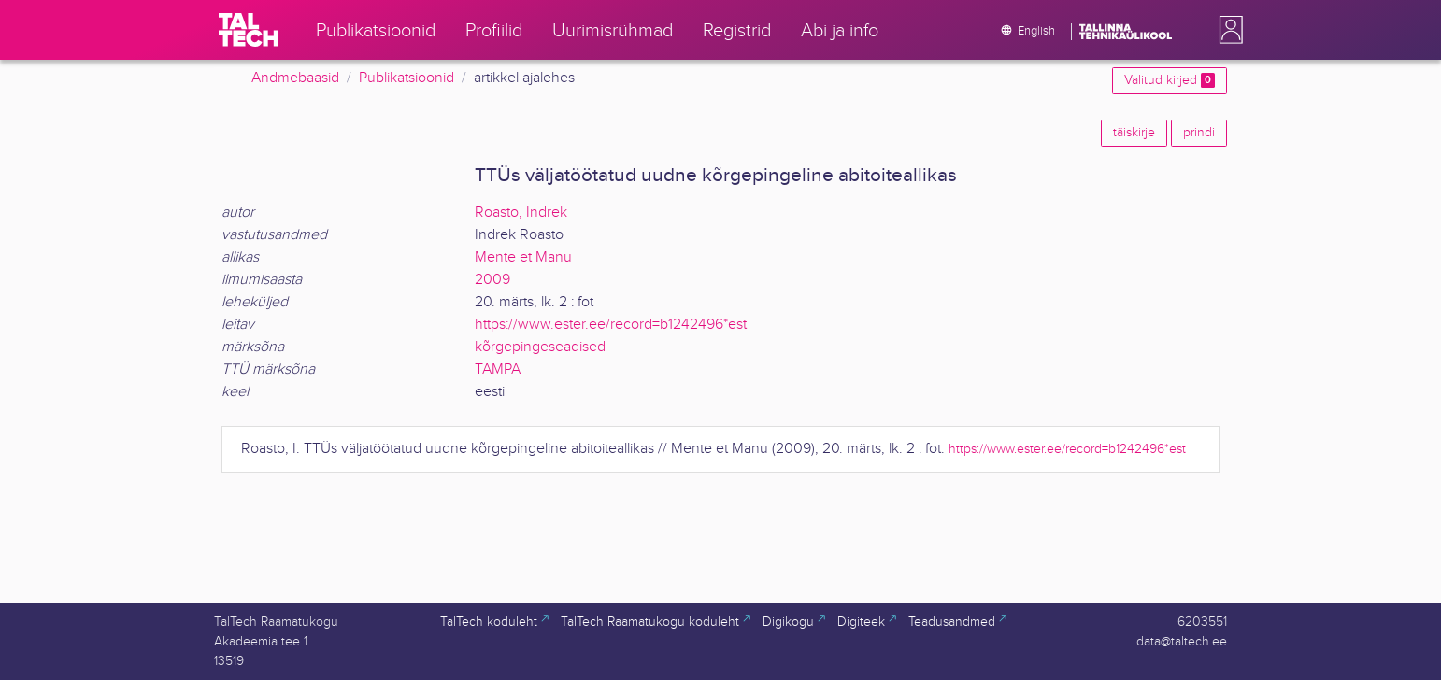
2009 (492, 280)
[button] (1227, 30)
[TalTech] (248, 30)
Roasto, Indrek (521, 212)
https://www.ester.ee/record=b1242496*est (611, 324)
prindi (1199, 132)
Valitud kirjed (1169, 80)
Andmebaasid (295, 78)
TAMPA (498, 369)
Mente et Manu (523, 257)
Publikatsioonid (406, 78)
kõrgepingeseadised (540, 347)
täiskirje (1134, 132)
